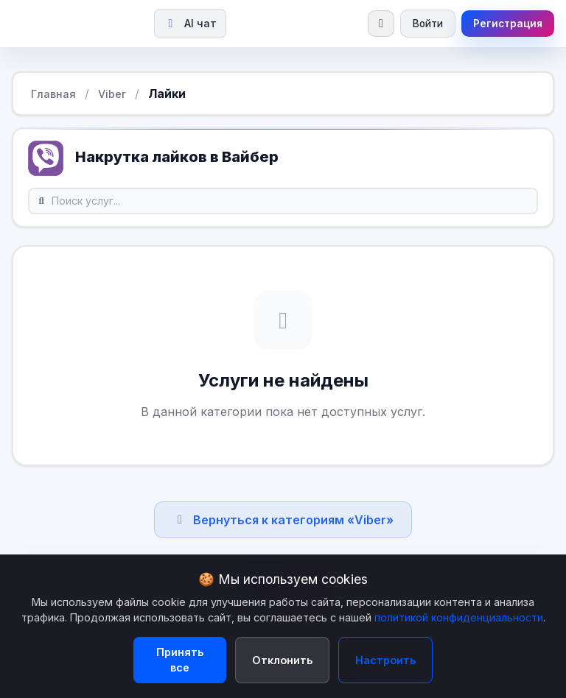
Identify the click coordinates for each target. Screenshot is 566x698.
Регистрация (507, 23)
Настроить (385, 660)
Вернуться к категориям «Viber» (283, 519)
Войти (428, 23)
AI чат (190, 23)
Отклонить (282, 660)
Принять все (179, 660)
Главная (53, 94)
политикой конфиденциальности (458, 617)
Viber (112, 94)
